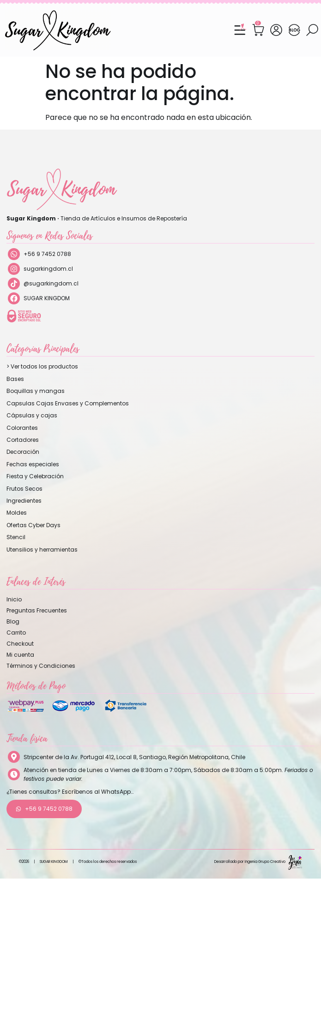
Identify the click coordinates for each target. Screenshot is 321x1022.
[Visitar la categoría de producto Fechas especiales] (160, 464)
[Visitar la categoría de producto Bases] (160, 379)
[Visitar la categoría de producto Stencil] (160, 537)
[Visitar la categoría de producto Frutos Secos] (160, 489)
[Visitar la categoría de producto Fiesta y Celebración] (160, 476)
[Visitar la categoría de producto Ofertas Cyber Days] (160, 525)
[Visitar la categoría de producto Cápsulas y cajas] (160, 416)
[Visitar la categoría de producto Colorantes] (160, 428)
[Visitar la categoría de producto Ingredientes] (160, 501)
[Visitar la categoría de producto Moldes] (160, 513)
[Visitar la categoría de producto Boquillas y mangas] (160, 391)
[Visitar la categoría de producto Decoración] (160, 452)
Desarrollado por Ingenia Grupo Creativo (249, 861)
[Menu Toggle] (240, 30)
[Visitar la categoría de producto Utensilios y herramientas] (160, 550)
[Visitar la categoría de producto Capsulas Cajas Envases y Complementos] (160, 404)
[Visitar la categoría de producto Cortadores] (160, 440)
